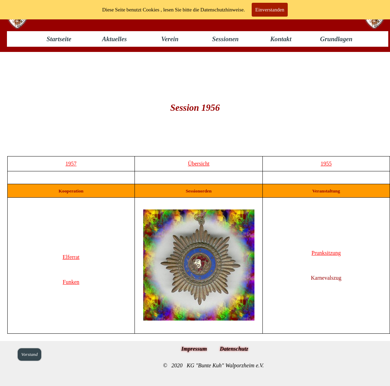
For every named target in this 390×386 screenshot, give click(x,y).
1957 (71, 164)
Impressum (194, 349)
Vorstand (29, 354)
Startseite (58, 39)
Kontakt (280, 39)
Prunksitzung (326, 253)
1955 (326, 164)
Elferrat (70, 257)
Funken (71, 282)
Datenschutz (234, 349)
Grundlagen (336, 39)
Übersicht (198, 164)
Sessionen (225, 39)
